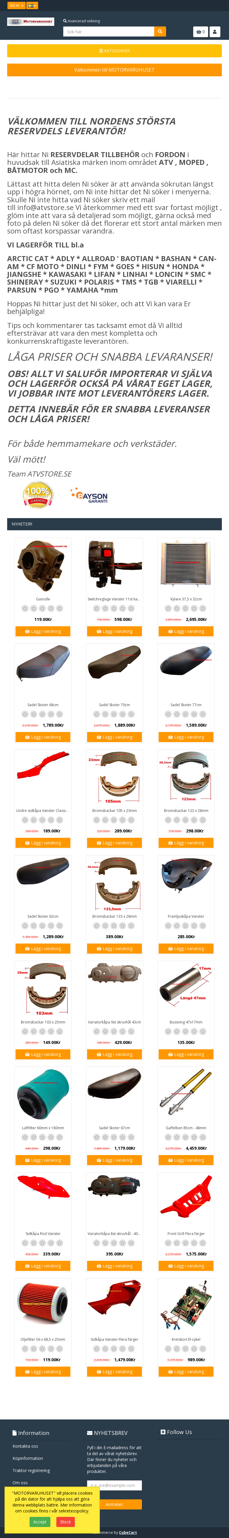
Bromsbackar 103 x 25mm (43, 1022)
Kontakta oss (25, 1446)
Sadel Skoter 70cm (114, 704)
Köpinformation (28, 1458)
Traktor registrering (31, 1470)
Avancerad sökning (81, 20)
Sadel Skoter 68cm (42, 704)
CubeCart (128, 1532)
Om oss (20, 1482)
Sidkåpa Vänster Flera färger (114, 1339)
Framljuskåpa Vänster (186, 916)
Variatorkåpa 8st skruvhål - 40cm (115, 1233)
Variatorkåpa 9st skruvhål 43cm (114, 1022)
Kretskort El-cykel (186, 1339)
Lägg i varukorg (43, 631)
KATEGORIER (114, 50)
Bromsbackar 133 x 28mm (114, 916)
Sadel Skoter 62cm (42, 916)
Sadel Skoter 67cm (114, 1127)
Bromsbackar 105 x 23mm (114, 810)
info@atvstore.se (45, 207)
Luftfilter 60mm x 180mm (43, 1127)
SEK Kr (17, 5)
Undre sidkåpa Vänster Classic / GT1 (43, 810)
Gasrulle (43, 599)
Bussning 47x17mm (186, 1022)
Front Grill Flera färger (186, 1233)
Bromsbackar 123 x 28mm (186, 810)
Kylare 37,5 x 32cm (186, 599)
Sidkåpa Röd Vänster (43, 1233)
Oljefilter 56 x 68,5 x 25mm (43, 1339)
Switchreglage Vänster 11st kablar (115, 599)
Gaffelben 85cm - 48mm (186, 1127)
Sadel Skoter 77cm (186, 704)
